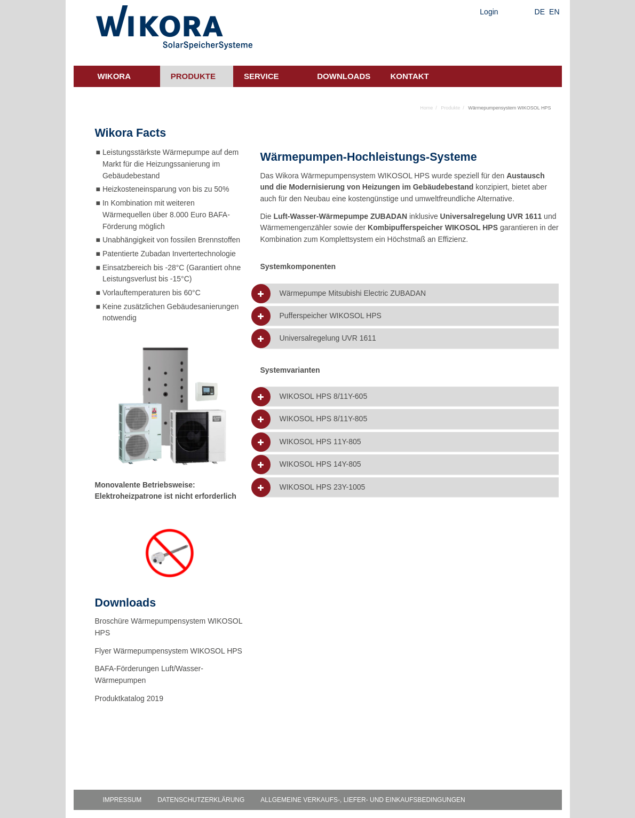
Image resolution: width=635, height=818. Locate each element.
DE (540, 11)
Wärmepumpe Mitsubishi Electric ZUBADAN (352, 293)
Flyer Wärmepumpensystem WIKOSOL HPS (168, 651)
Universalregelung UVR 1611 (327, 338)
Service (261, 76)
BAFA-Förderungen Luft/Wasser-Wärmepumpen (149, 674)
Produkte (193, 76)
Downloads (343, 76)
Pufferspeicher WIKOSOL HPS (330, 316)
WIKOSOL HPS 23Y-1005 (322, 487)
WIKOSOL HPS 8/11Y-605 (323, 396)
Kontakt (410, 76)
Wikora (114, 76)
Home (426, 108)
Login (489, 11)
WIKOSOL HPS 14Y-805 (320, 464)
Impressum (122, 800)
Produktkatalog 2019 (129, 698)
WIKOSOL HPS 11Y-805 (320, 442)
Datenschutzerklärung (200, 800)
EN (554, 11)
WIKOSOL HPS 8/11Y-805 (323, 419)
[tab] (409, 293)
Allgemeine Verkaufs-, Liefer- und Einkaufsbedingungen (362, 800)
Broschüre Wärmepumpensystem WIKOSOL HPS (168, 627)
